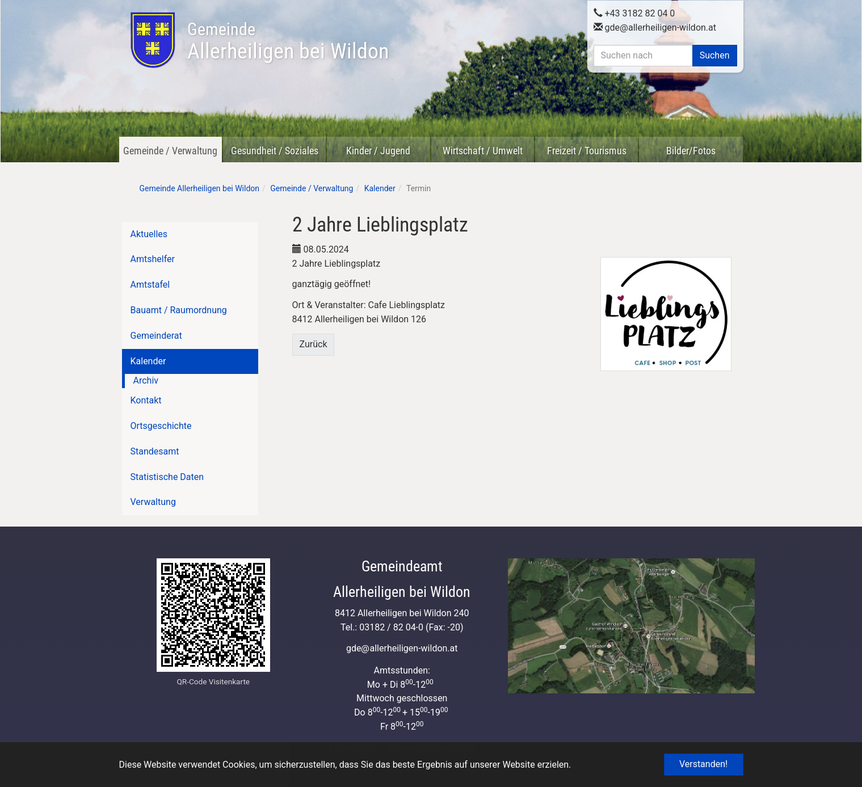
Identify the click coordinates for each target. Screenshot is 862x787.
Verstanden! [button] (703, 764)
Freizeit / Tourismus (586, 151)
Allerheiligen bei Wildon (288, 41)
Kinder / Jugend (378, 151)
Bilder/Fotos (691, 151)
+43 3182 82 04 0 (634, 12)
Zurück (313, 344)
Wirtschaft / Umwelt (483, 151)
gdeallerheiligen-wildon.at (655, 26)
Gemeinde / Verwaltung (170, 151)
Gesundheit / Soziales (274, 151)
